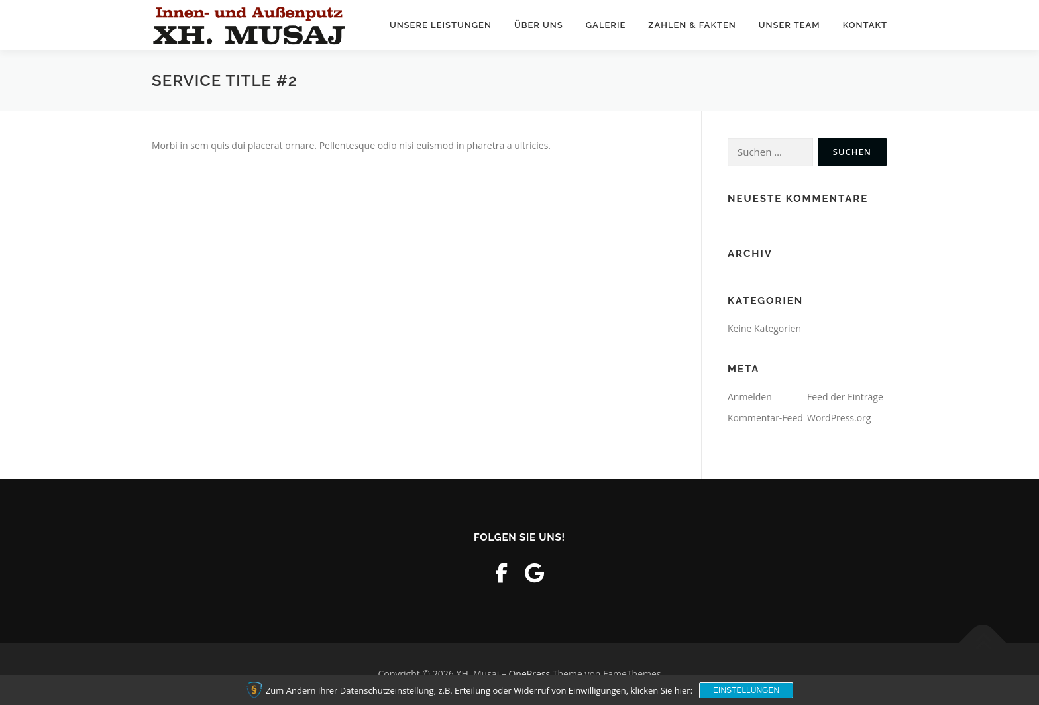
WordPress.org (839, 417)
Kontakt (865, 25)
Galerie (606, 25)
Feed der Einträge (845, 396)
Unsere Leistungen (441, 25)
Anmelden (750, 396)
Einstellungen (746, 690)
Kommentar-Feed (765, 417)
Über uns (538, 25)
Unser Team (789, 25)
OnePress (529, 673)
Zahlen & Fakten (692, 25)
